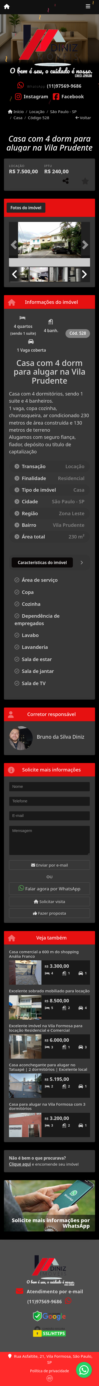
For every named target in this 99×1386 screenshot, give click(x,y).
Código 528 (38, 117)
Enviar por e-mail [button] (49, 865)
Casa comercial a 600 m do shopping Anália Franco (44, 954)
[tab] (26, 208)
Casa (17, 117)
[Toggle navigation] (88, 7)
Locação (37, 111)
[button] (15, 245)
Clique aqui (20, 1164)
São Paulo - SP (63, 111)
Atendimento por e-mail (49, 1292)
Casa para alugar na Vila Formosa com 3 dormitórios (47, 1106)
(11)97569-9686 (64, 86)
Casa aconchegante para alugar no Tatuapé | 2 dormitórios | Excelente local (48, 1067)
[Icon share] (31, 96)
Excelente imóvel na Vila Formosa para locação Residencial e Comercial (45, 1028)
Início (16, 111)
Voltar (83, 117)
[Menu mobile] (7, 7)
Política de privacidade (49, 1370)
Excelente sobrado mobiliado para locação (49, 990)
